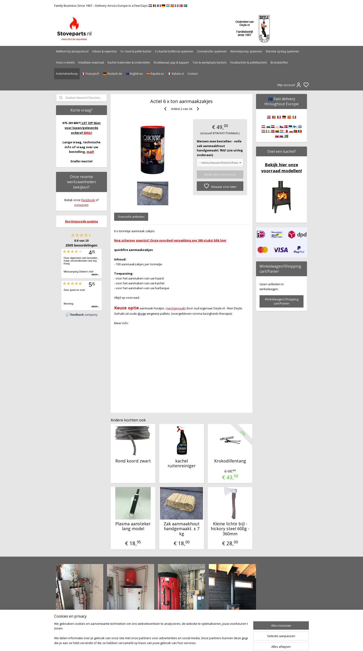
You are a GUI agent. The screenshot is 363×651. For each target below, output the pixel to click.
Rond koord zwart (133, 461)
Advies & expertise (104, 51)
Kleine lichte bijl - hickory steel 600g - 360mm (230, 528)
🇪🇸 (289, 117)
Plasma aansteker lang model (133, 526)
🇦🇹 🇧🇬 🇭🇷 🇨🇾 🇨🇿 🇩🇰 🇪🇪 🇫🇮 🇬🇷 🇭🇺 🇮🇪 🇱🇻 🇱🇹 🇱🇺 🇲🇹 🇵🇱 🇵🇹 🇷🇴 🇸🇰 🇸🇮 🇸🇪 (281, 131)
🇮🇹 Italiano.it (176, 74)
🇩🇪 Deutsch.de (112, 74)
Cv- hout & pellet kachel (135, 51)
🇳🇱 (269, 117)
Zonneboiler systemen (212, 51)
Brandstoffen (279, 62)
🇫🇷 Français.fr (90, 74)
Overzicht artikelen (131, 217)
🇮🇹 (294, 117)
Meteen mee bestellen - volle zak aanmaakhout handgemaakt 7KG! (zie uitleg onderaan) (220, 148)
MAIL (87, 133)
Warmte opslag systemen (282, 51)
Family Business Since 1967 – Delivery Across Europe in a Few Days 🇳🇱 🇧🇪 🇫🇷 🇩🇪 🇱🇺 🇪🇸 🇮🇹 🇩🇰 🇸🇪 (120, 5)
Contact (193, 74)
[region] (151, 633)
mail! (90, 152)
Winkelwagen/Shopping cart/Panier (281, 301)
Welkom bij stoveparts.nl (72, 51)
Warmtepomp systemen (246, 51)
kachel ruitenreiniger (181, 463)
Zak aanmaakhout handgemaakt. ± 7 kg (181, 528)
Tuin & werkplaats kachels (209, 62)
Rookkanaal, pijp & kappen (171, 62)
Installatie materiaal (91, 62)
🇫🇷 (279, 117)
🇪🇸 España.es (155, 74)
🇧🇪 (274, 117)
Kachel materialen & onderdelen (129, 62)
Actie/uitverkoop (67, 74)
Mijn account (289, 85)
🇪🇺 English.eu (134, 74)
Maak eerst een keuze (220, 174)
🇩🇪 (284, 117)
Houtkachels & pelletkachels (248, 62)
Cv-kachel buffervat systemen (174, 51)
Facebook (88, 200)
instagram (81, 205)
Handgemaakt (176, 308)
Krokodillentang (230, 461)
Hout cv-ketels (65, 62)
